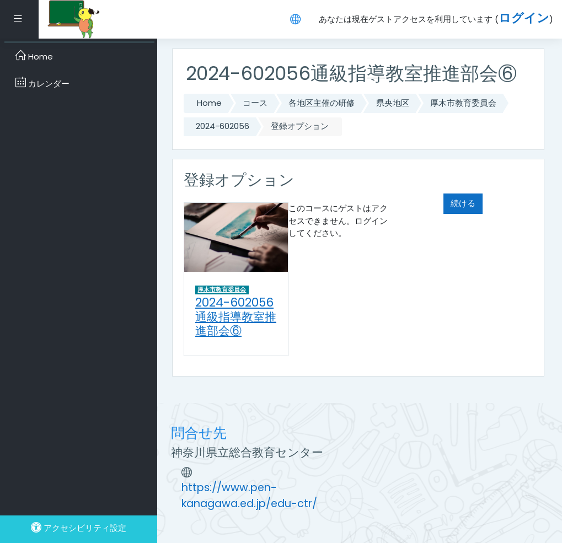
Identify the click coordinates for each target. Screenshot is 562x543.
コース (255, 103)
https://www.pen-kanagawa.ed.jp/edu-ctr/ (249, 495)
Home (209, 103)
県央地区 (392, 103)
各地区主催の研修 (321, 103)
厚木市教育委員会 (463, 103)
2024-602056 (222, 126)
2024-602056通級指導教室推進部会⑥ (235, 316)
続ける (463, 203)
